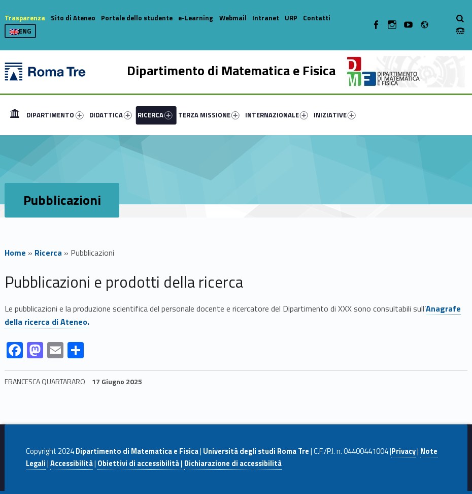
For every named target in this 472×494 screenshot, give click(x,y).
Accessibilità (71, 463)
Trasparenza (25, 18)
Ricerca (48, 252)
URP (291, 18)
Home (15, 115)
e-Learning (195, 18)
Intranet (265, 18)
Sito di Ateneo (73, 18)
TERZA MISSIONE (209, 115)
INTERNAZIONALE (276, 115)
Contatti (316, 18)
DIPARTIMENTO (54, 115)
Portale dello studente (137, 18)
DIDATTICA (110, 115)
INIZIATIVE (335, 115)
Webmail (233, 18)
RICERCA (155, 115)
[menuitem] (15, 115)
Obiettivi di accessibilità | (140, 463)
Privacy (403, 451)
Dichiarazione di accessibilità (233, 463)
